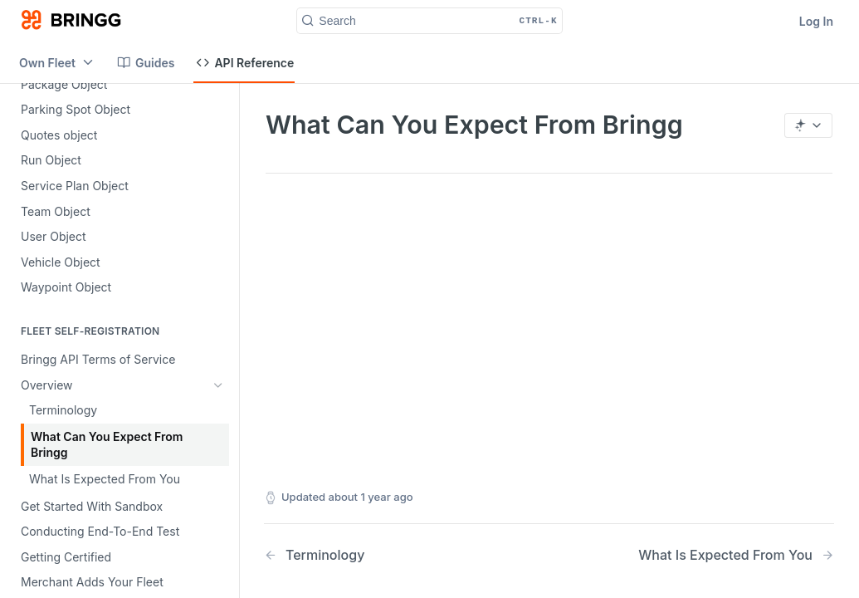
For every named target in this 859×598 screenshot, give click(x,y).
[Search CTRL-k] (429, 20)
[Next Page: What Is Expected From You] (736, 555)
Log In (816, 21)
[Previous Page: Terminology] (386, 555)
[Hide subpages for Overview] (218, 385)
